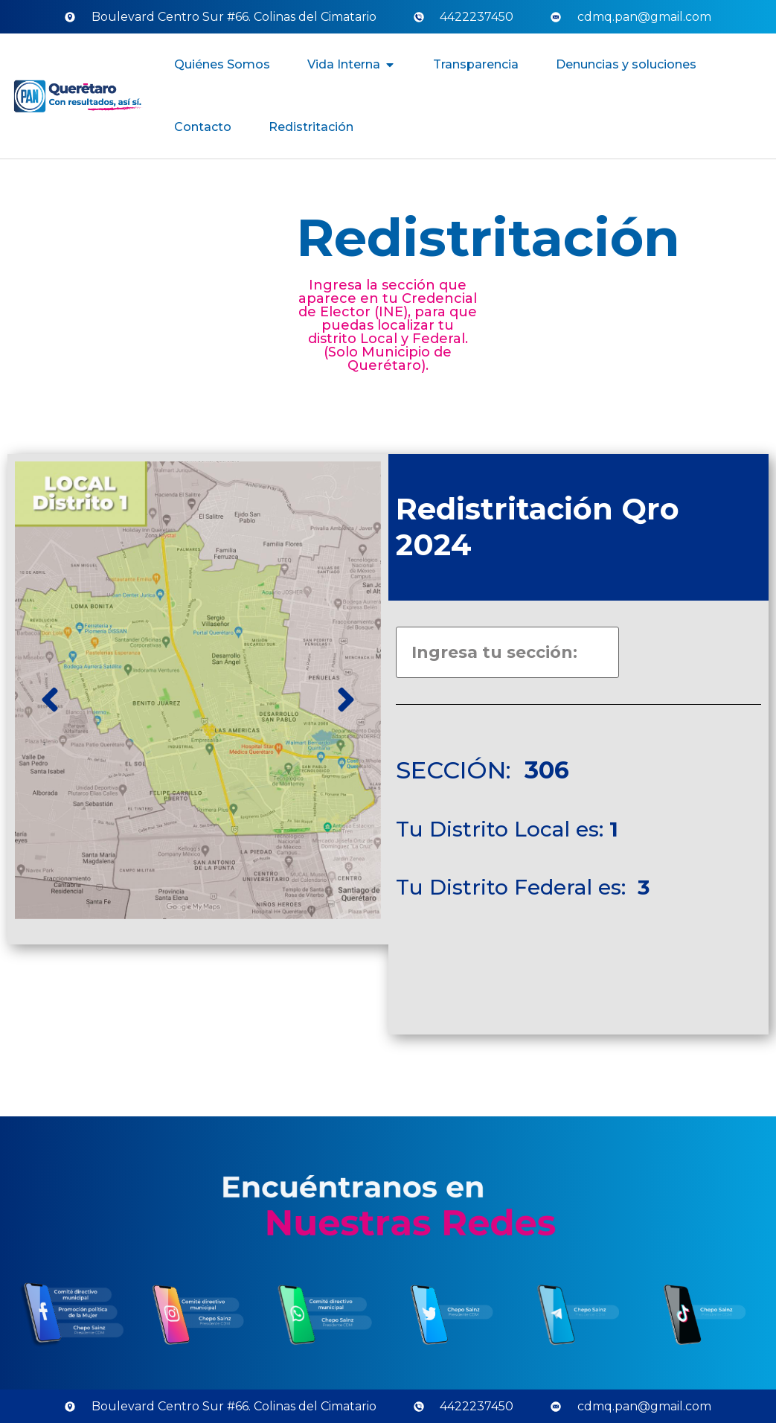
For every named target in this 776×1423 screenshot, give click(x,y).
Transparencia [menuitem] (476, 64)
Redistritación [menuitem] (311, 127)
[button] (390, 65)
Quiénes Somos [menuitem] (222, 64)
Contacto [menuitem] (202, 127)
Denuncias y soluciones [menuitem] (626, 64)
